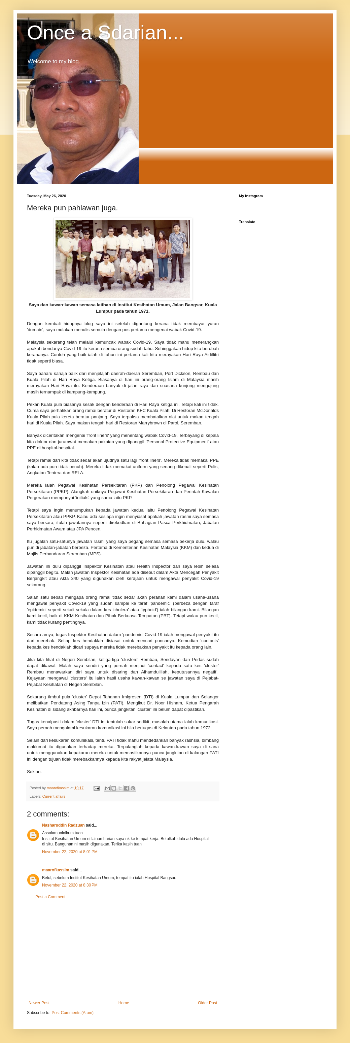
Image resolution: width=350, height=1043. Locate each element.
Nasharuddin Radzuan (63, 825)
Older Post (207, 1003)
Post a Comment (50, 897)
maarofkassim (55, 870)
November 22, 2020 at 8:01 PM (70, 851)
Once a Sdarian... (105, 32)
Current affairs (53, 796)
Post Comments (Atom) (72, 1012)
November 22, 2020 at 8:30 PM (70, 885)
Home (123, 1003)
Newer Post (39, 1003)
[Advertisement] (122, 950)
